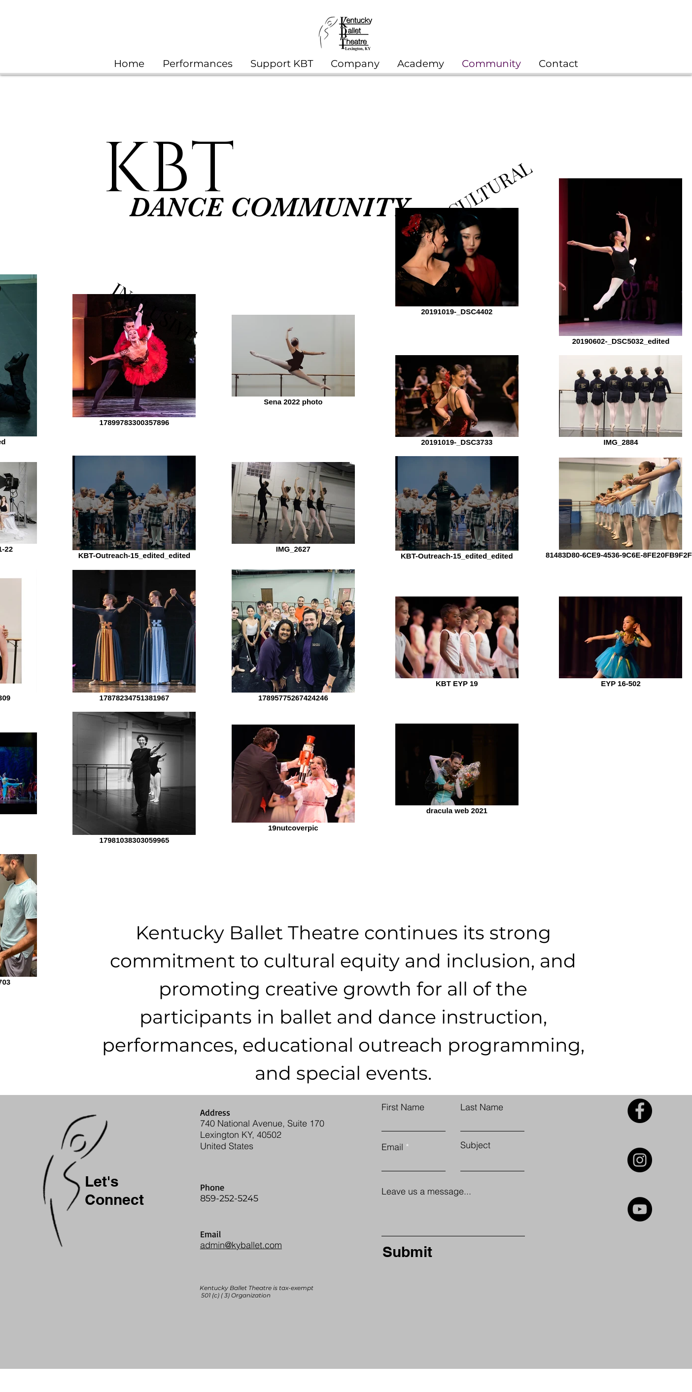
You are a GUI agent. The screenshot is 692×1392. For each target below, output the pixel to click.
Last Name (481, 1107)
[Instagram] (639, 1160)
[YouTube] (639, 1209)
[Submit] (451, 1251)
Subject (475, 1145)
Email (392, 1147)
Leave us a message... (426, 1191)
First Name (402, 1107)
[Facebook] (639, 1110)
